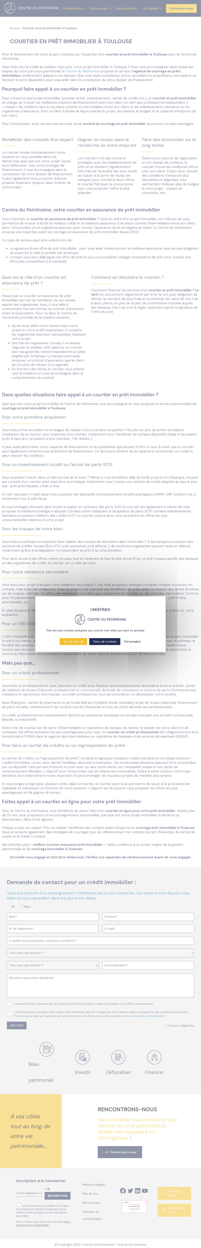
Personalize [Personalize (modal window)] (132, 641)
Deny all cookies (104, 641)
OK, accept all (73, 641)
